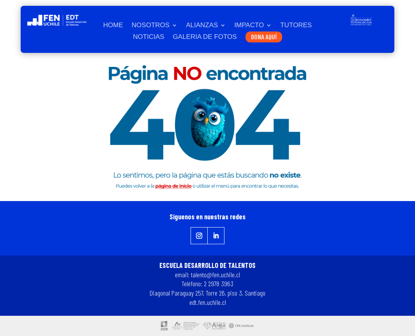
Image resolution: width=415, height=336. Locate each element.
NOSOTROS (151, 26)
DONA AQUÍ (264, 36)
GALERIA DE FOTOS (205, 37)
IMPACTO (249, 26)
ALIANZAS (202, 26)
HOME (113, 26)
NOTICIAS (148, 37)
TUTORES (296, 26)
